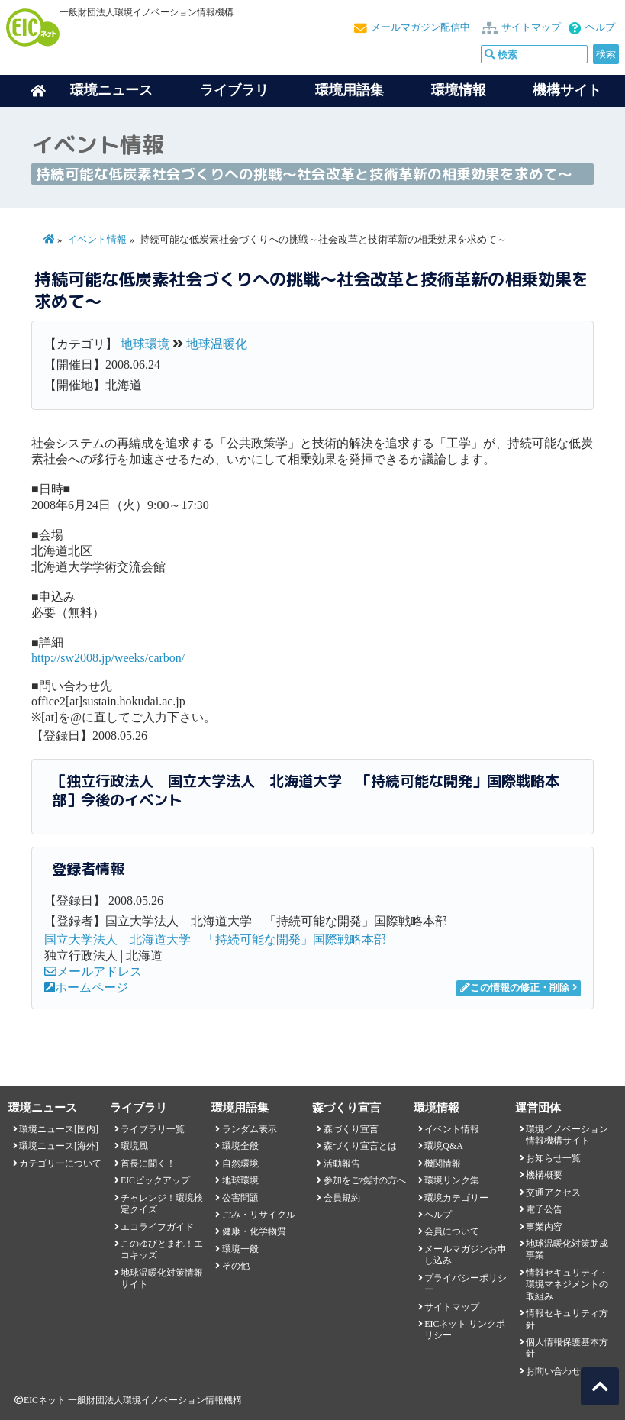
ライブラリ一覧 (153, 1129)
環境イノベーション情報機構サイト (567, 1135)
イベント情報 (97, 239)
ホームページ (86, 987)
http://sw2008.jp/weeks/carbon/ (108, 657)
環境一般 (240, 1249)
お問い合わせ (553, 1371)
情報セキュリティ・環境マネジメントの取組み (567, 1284)
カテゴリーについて (60, 1163)
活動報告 (342, 1163)
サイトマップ (531, 27)
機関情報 (442, 1163)
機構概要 (544, 1175)
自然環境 (240, 1163)
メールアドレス (93, 971)
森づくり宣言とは (360, 1146)
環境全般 (240, 1146)
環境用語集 (349, 90)
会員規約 (342, 1197)
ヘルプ (600, 27)
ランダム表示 (249, 1129)
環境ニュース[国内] (58, 1129)
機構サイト (567, 90)
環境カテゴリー (456, 1197)
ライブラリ (234, 90)
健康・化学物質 (254, 1231)
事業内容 (544, 1227)
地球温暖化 (216, 343)
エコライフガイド (157, 1227)
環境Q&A (443, 1146)
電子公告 (544, 1209)
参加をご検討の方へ (365, 1180)
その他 (236, 1265)
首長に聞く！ (148, 1163)
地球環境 (145, 343)
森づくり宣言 (351, 1129)
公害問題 (240, 1197)
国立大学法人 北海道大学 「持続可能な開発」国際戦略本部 (215, 939)
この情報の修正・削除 (514, 988)
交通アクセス (553, 1192)
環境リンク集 (451, 1180)
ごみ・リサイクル (258, 1214)
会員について (451, 1231)
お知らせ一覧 (553, 1158)
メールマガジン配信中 (420, 27)
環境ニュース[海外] (58, 1146)
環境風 (134, 1146)
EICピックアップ (155, 1180)
